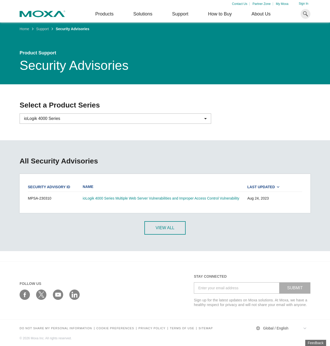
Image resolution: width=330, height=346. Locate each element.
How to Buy (220, 14)
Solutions (142, 14)
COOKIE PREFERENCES (115, 328)
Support (180, 14)
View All (165, 228)
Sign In (303, 3)
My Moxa (282, 3)
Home (24, 29)
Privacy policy (152, 328)
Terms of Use (182, 328)
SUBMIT (295, 288)
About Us (260, 14)
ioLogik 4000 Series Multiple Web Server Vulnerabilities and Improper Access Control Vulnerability (161, 198)
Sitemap (206, 328)
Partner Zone (262, 3)
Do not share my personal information (56, 328)
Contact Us (239, 3)
